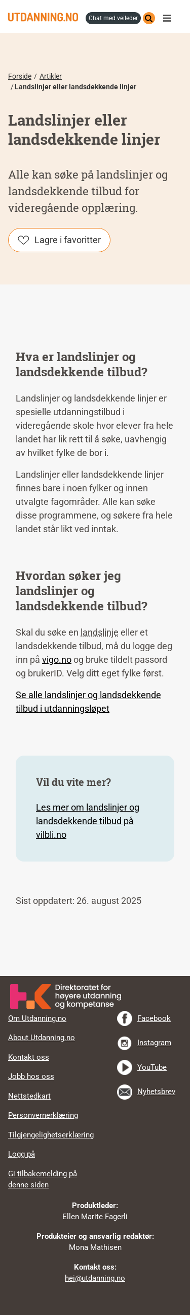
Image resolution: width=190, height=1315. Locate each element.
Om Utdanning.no (37, 1018)
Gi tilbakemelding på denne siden (42, 1179)
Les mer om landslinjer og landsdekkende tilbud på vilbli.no (87, 821)
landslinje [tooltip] (100, 632)
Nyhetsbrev (156, 1091)
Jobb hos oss (31, 1076)
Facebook (154, 1018)
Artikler (51, 76)
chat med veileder (113, 18)
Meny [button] (169, 18)
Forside (19, 76)
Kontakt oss (28, 1057)
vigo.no (56, 659)
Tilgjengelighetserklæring (51, 1134)
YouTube (152, 1067)
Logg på (21, 1154)
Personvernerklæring (43, 1115)
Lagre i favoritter (67, 240)
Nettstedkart (29, 1096)
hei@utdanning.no (95, 1278)
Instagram (154, 1042)
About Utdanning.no (41, 1037)
